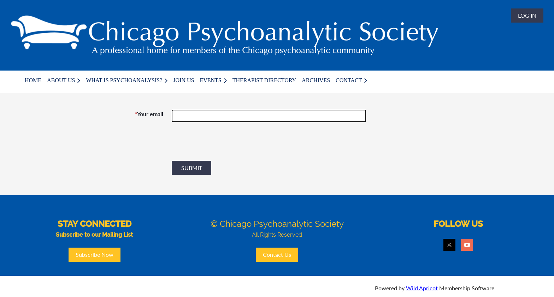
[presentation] (225, 144)
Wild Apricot (422, 288)
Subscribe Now (94, 254)
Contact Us (277, 254)
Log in (527, 15)
